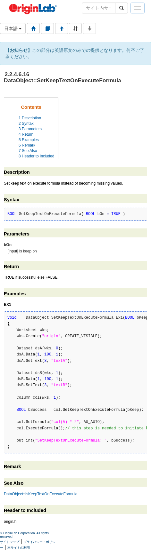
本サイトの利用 (18, 547)
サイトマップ (9, 542)
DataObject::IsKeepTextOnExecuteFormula (40, 494)
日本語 (12, 28)
